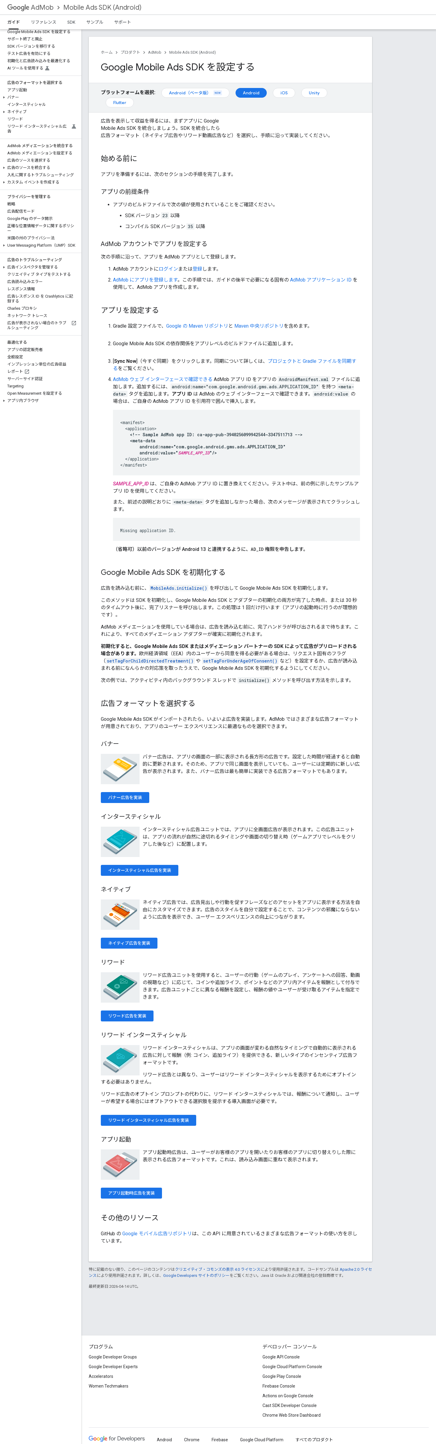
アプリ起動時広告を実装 (131, 1193)
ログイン (168, 269)
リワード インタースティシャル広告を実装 (148, 1120)
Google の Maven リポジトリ (197, 326)
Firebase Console (279, 1386)
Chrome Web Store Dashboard (292, 1415)
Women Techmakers (108, 1386)
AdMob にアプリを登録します (145, 280)
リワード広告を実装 (127, 1016)
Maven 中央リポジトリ (259, 326)
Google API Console (281, 1357)
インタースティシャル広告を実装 (139, 870)
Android (251, 93)
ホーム (107, 52)
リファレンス (43, 22)
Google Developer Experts (113, 1366)
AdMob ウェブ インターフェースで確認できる (163, 379)
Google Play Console (282, 1376)
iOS (284, 93)
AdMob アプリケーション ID (321, 280)
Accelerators (101, 1376)
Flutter (119, 102)
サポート (122, 22)
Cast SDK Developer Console (290, 1405)
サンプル (94, 22)
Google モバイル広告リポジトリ (157, 1234)
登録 (197, 269)
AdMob (30, 7)
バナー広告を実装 (125, 797)
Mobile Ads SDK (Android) (102, 7)
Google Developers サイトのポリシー (196, 1275)
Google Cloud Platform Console (292, 1366)
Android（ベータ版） (195, 93)
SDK (71, 22)
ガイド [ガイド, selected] (13, 22)
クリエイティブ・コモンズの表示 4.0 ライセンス (217, 1269)
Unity (314, 93)
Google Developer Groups (113, 1357)
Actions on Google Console (288, 1395)
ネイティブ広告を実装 (129, 943)
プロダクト (130, 52)
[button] (39, 97)
